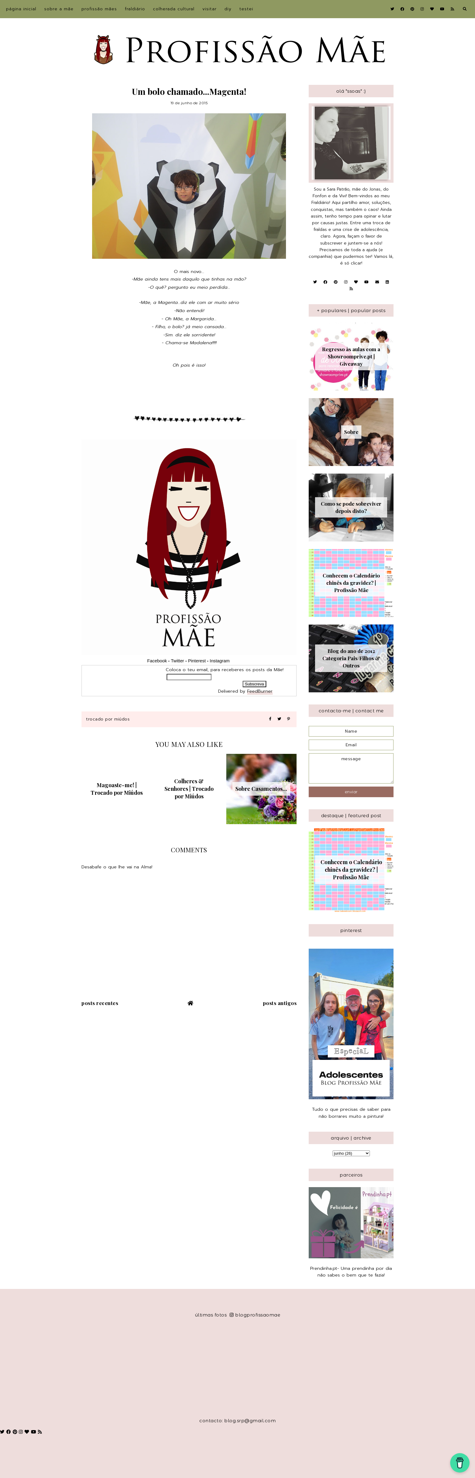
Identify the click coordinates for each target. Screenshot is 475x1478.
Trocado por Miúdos (108, 719)
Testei (246, 9)
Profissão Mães (99, 9)
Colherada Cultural (173, 9)
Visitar (209, 9)
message (351, 768)
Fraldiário (135, 9)
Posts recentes (99, 1003)
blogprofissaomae (255, 1315)
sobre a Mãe (59, 9)
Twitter (177, 660)
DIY (227, 9)
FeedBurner (260, 691)
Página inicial (21, 9)
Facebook (157, 660)
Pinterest (197, 660)
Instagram (220, 660)
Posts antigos (280, 1003)
